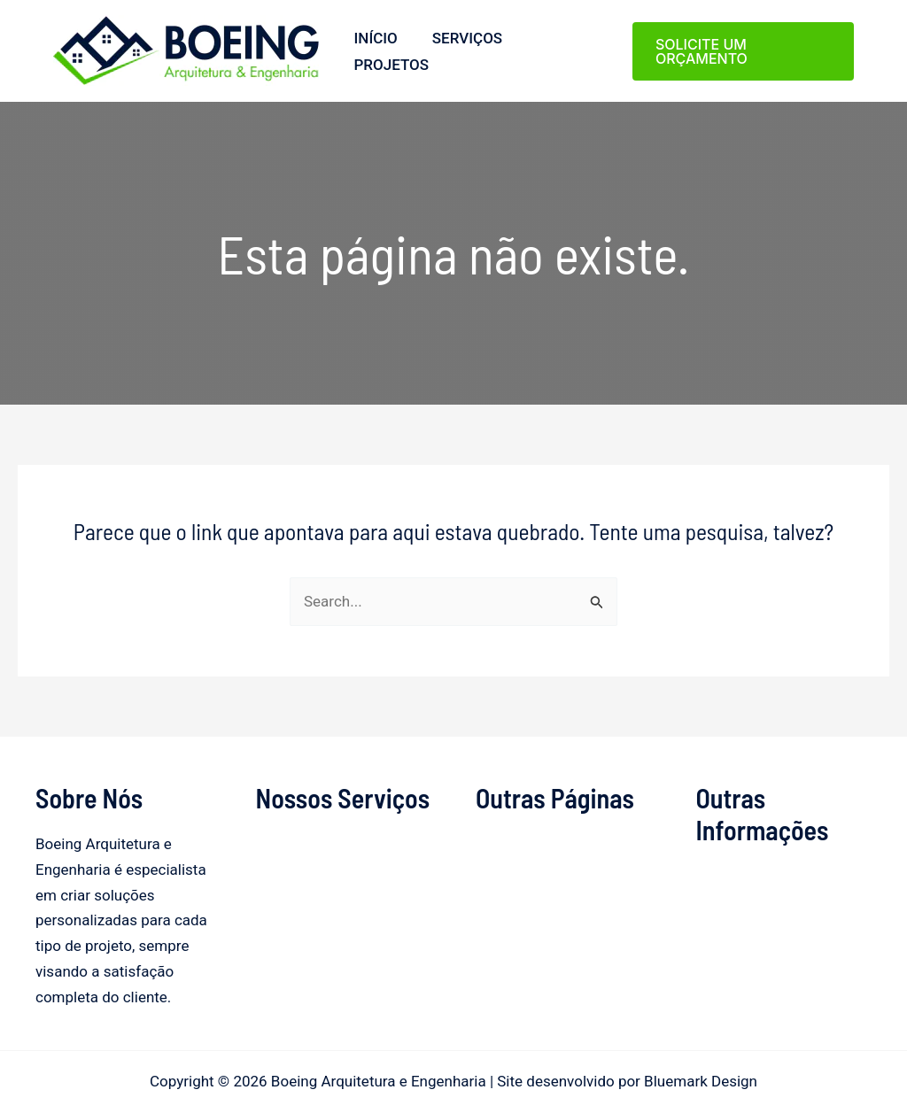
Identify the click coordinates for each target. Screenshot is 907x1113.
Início (373, 38)
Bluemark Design (700, 1081)
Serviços (460, 38)
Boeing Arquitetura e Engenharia (59, 86)
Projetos (389, 64)
